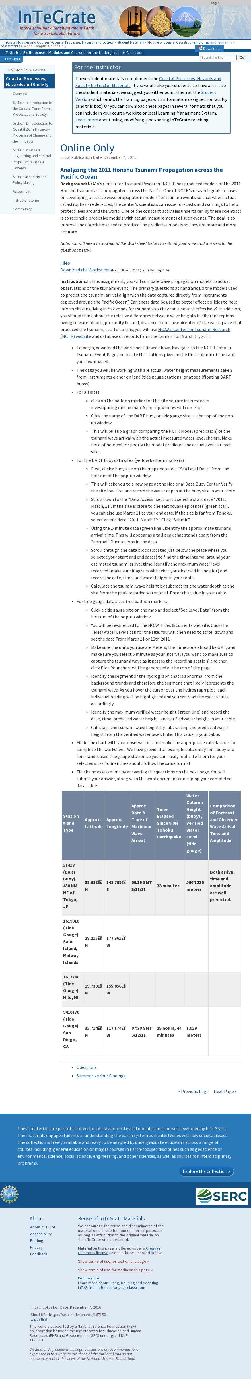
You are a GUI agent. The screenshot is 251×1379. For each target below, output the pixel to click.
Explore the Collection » (206, 1171)
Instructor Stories (26, 200)
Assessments (10, 46)
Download (208, 48)
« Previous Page (193, 1091)
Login (215, 3)
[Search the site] (219, 57)
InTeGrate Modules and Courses (25, 42)
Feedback (38, 1253)
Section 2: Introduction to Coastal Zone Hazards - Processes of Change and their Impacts (32, 132)
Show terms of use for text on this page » (113, 1261)
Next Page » (225, 1091)
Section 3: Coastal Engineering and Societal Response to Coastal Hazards (32, 158)
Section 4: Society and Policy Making (30, 179)
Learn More (11, 59)
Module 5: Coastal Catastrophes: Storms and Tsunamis (189, 42)
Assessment (21, 191)
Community (22, 209)
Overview (20, 93)
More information (89, 1278)
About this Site (42, 1227)
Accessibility (41, 1233)
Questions (87, 1067)
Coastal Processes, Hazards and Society (83, 42)
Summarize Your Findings (101, 1076)
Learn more (86, 120)
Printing (36, 1240)
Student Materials (130, 42)
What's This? (39, 1319)
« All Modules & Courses (26, 70)
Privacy (36, 1247)
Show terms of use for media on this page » (115, 1269)
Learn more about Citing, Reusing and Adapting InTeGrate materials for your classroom (118, 1285)
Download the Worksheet (85, 270)
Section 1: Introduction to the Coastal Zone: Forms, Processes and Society (32, 108)
